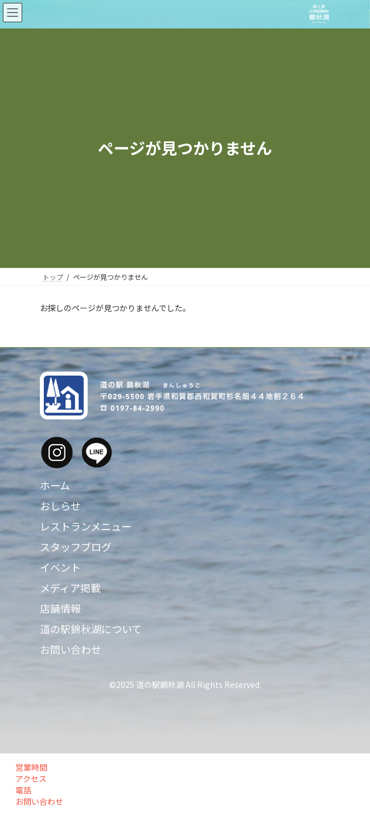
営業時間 (29, 767)
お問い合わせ (70, 649)
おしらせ (60, 505)
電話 (21, 790)
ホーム (55, 485)
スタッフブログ (76, 546)
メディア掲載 (70, 587)
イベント (60, 567)
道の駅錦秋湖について (91, 628)
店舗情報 (60, 608)
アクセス (29, 778)
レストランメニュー (85, 526)
